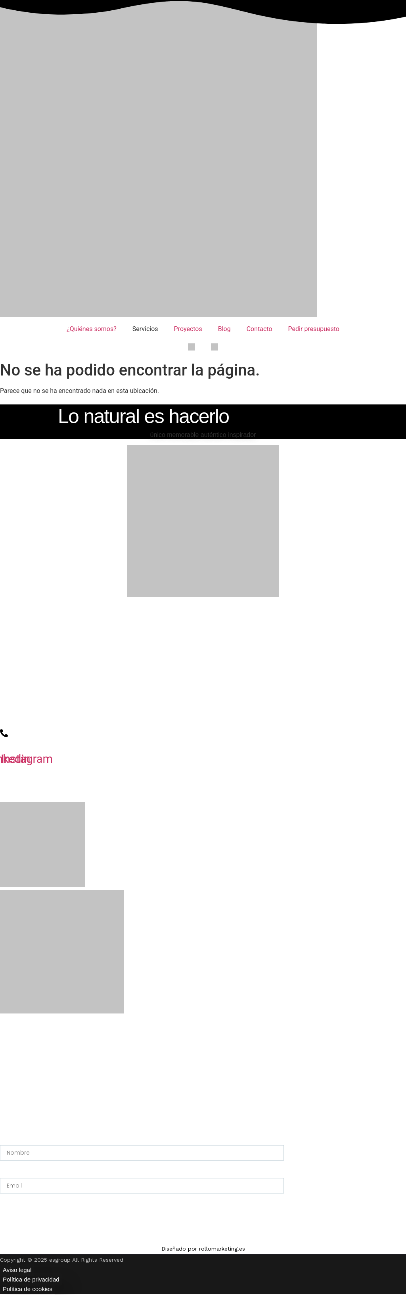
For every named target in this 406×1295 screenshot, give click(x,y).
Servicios (145, 329)
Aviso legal (17, 1269)
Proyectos (188, 329)
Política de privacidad (31, 1279)
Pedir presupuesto (313, 329)
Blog (224, 329)
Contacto (259, 329)
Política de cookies (27, 1288)
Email (8, 1173)
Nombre (11, 1140)
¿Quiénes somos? (92, 329)
